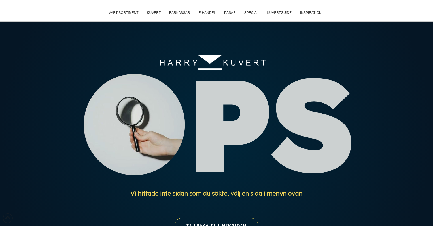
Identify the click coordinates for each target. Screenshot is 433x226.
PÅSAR (230, 13)
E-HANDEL (207, 13)
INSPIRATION (311, 13)
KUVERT (154, 13)
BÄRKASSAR (179, 13)
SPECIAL (251, 13)
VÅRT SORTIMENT (123, 13)
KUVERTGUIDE (279, 13)
